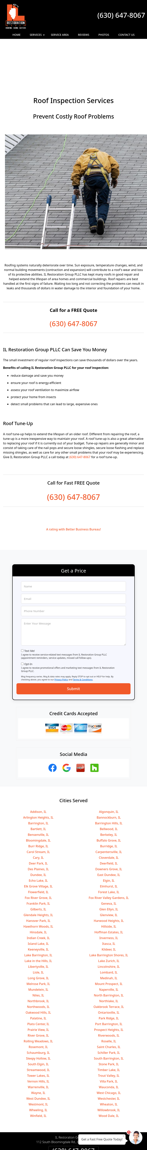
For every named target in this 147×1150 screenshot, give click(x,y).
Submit (73, 647)
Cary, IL (38, 816)
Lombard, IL (109, 931)
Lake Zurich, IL (108, 919)
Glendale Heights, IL (38, 873)
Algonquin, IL (108, 770)
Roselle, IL (108, 999)
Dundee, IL (38, 833)
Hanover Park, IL (38, 879)
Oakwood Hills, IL (38, 971)
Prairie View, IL (38, 988)
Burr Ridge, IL (38, 804)
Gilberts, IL (38, 867)
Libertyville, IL (38, 925)
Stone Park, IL (109, 1022)
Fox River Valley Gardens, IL (109, 856)
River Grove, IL (38, 994)
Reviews (83, 35)
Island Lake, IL (38, 902)
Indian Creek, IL (38, 896)
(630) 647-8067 (121, 15)
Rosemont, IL (38, 1005)
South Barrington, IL (108, 1017)
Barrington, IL (38, 781)
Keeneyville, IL (38, 908)
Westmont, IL (38, 1063)
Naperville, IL (108, 948)
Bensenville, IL (38, 793)
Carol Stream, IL (38, 810)
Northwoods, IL (38, 965)
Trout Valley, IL (108, 1034)
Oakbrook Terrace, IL (109, 965)
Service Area (60, 35)
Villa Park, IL (109, 1040)
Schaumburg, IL (38, 1011)
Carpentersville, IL (109, 810)
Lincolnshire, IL (109, 925)
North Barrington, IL (108, 954)
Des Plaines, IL (38, 827)
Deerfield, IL (109, 822)
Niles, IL (38, 954)
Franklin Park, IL (38, 862)
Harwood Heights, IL (109, 879)
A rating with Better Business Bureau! (73, 488)
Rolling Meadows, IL (38, 999)
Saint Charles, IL (109, 1005)
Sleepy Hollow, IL (38, 1017)
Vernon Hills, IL (38, 1040)
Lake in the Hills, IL (38, 919)
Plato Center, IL (38, 982)
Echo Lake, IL (38, 839)
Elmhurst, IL (109, 845)
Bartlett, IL (38, 787)
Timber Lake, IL (108, 1028)
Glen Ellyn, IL (108, 867)
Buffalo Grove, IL (108, 799)
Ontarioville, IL (108, 971)
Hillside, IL (108, 885)
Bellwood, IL (109, 787)
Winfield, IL (38, 1074)
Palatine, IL (38, 976)
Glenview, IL (109, 873)
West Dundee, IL (38, 1057)
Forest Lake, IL (108, 850)
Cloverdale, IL (108, 816)
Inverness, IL (108, 896)
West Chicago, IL (109, 1051)
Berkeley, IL (108, 793)
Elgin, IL (108, 839)
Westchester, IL (109, 1057)
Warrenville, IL (38, 1045)
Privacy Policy (61, 637)
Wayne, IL (38, 1051)
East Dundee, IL (108, 833)
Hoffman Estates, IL (108, 890)
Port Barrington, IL (108, 982)
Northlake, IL (108, 959)
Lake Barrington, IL (38, 913)
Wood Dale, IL (109, 1074)
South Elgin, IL (38, 1022)
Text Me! (29, 609)
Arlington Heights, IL (38, 776)
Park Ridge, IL (109, 976)
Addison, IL (38, 770)
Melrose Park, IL (38, 942)
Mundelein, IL (38, 948)
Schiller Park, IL (108, 1011)
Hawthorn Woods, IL (38, 885)
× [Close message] (124, 1136)
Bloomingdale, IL (38, 799)
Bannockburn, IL (109, 776)
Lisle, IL (38, 931)
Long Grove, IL (38, 936)
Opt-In (28, 622)
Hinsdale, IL (38, 890)
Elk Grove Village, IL (38, 845)
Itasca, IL (108, 902)
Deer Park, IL (38, 822)
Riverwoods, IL (108, 994)
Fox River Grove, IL (38, 856)
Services (38, 36)
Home (16, 35)
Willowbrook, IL (108, 1068)
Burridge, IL (108, 804)
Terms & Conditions (83, 637)
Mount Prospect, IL (108, 942)
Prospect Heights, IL (108, 988)
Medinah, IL (108, 936)
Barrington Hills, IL (108, 781)
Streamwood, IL (38, 1028)
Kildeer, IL (109, 908)
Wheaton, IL (109, 1063)
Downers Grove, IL (108, 827)
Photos (103, 35)
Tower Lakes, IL (38, 1034)
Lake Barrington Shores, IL (108, 913)
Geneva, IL (108, 862)
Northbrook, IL (38, 959)
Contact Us (126, 35)
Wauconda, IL (108, 1045)
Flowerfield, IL (38, 850)
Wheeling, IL (38, 1068)
